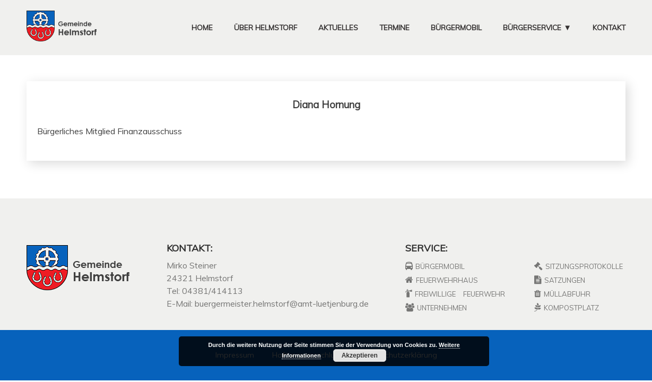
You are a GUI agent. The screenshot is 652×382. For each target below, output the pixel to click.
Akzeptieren (360, 355)
